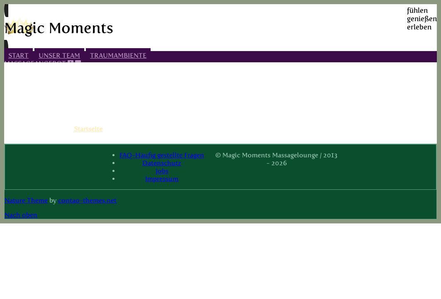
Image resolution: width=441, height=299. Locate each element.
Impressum (161, 179)
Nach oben (21, 215)
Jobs (162, 171)
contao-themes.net (87, 200)
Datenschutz (161, 163)
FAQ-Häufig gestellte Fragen (161, 155)
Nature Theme (26, 200)
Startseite (88, 129)
